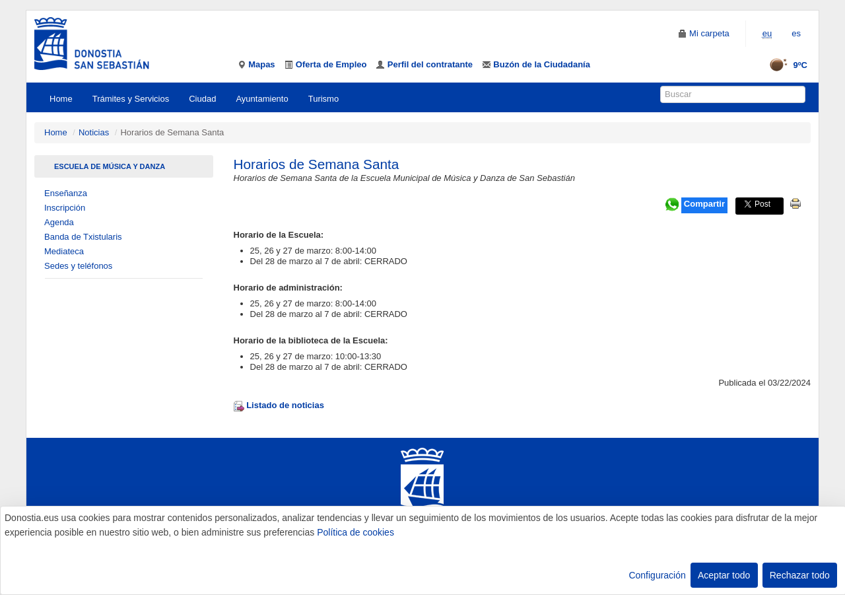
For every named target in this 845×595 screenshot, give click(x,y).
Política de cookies (355, 532)
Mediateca (64, 251)
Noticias (94, 132)
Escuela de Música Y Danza (109, 166)
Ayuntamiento (262, 99)
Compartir (704, 204)
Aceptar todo (724, 575)
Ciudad (202, 99)
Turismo (323, 99)
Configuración (656, 575)
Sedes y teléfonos (78, 266)
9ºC (783, 65)
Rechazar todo (800, 575)
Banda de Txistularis (83, 237)
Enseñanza (65, 193)
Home (61, 99)
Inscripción (64, 208)
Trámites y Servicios (131, 99)
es (796, 33)
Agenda (59, 222)
